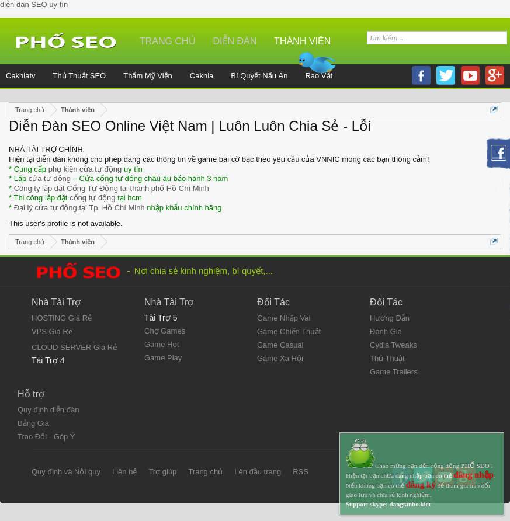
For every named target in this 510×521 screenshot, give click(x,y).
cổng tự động (93, 197)
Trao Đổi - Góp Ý (46, 436)
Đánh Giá (386, 331)
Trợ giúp (162, 471)
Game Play (163, 357)
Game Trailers (394, 371)
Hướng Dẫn (390, 318)
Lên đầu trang (257, 471)
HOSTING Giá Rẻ (62, 318)
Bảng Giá (33, 423)
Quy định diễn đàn (48, 409)
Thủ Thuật (387, 358)
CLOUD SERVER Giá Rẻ (74, 347)
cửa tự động (50, 178)
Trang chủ (168, 41)
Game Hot (161, 344)
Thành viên (302, 41)
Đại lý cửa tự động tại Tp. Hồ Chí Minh (79, 207)
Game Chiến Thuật (289, 331)
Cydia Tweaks (393, 345)
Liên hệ (124, 471)
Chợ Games (164, 331)
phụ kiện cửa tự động (85, 169)
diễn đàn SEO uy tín (34, 4)
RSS (300, 471)
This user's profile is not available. (66, 223)
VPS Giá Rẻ (52, 331)
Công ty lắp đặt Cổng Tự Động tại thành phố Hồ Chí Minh (111, 188)
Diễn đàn (235, 41)
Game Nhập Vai (283, 318)
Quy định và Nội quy (66, 471)
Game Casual (280, 345)
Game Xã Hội (280, 358)
